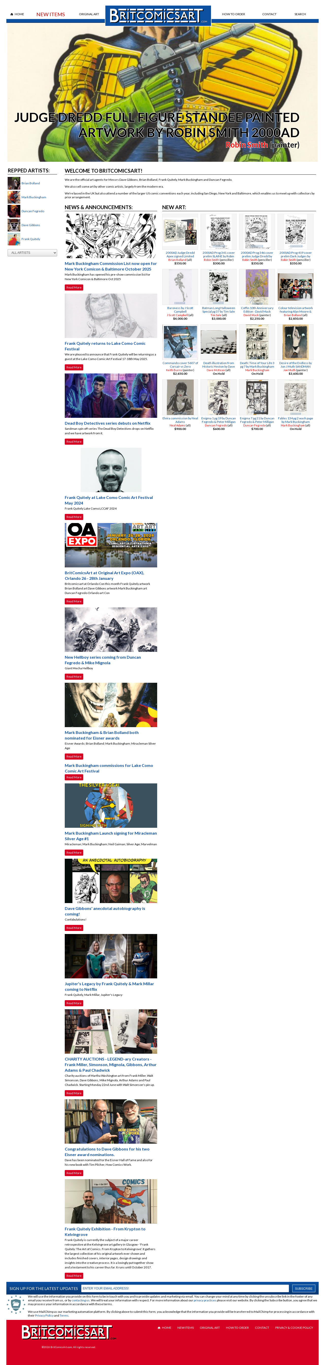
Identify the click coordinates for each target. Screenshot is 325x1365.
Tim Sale (215, 315)
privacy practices (205, 1300)
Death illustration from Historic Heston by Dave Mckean (218, 366)
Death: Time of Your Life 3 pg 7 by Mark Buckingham (257, 364)
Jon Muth (289, 370)
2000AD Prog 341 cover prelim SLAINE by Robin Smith (219, 256)
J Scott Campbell (177, 315)
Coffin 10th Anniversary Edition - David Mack (257, 309)
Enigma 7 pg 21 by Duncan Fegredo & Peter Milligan (257, 420)
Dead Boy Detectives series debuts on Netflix (108, 423)
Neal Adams (177, 425)
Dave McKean (216, 370)
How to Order (233, 14)
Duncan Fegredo (33, 211)
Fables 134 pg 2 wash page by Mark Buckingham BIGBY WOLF (295, 421)
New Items (50, 14)
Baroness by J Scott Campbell (180, 309)
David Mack (251, 315)
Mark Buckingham (34, 197)
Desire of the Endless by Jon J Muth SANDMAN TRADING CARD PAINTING (295, 366)
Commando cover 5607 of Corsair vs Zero (180, 364)
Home (19, 14)
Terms (64, 1315)
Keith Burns (174, 370)
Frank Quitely (31, 239)
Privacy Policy (44, 1315)
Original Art (89, 14)
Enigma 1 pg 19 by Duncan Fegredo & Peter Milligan (218, 420)
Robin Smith (247, 144)
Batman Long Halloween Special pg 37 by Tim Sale (218, 309)
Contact (269, 14)
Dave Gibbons (31, 225)
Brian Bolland (31, 183)
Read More (74, 287)
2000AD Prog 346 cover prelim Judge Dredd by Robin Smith (257, 256)
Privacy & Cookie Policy (294, 1328)
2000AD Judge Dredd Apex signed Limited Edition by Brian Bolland (180, 256)
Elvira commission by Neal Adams (180, 420)
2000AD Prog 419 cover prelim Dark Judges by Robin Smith (296, 256)
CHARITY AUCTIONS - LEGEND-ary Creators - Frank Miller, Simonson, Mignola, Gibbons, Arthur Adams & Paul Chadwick (111, 1064)
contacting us (81, 1300)
